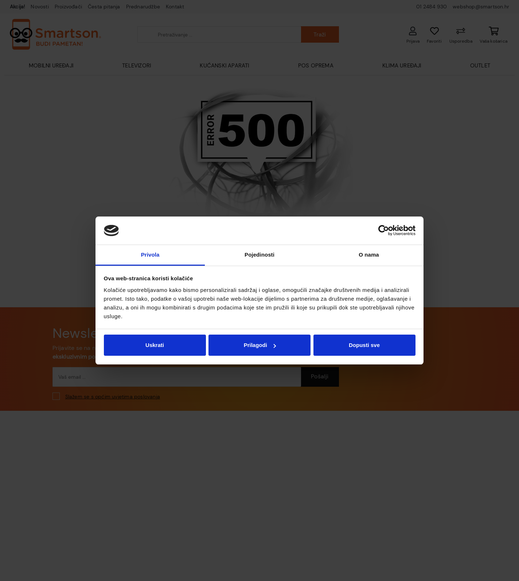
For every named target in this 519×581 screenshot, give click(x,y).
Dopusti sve (364, 345)
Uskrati (154, 345)
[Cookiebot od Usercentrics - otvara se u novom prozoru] (383, 230)
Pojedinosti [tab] (259, 254)
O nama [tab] (369, 254)
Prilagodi (260, 345)
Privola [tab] (150, 254)
